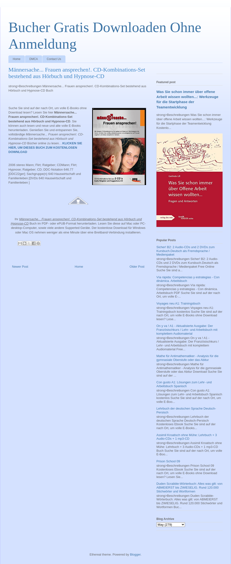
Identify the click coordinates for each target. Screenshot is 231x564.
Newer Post (20, 266)
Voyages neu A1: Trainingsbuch (178, 303)
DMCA (33, 59)
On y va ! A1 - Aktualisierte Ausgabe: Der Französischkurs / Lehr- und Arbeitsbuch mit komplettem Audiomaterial (187, 329)
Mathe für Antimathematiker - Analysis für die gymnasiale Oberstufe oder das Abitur (187, 358)
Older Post (137, 266)
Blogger (135, 554)
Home (16, 59)
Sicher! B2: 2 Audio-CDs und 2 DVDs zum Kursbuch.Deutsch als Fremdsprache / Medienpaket (185, 250)
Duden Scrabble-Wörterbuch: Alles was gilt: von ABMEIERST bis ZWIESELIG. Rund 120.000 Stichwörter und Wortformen (189, 487)
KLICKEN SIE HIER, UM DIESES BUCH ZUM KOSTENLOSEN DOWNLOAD (45, 147)
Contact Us (54, 59)
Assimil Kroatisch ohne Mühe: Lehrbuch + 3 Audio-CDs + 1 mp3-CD (186, 437)
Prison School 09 (168, 461)
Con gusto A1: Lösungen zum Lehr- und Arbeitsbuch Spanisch (184, 384)
